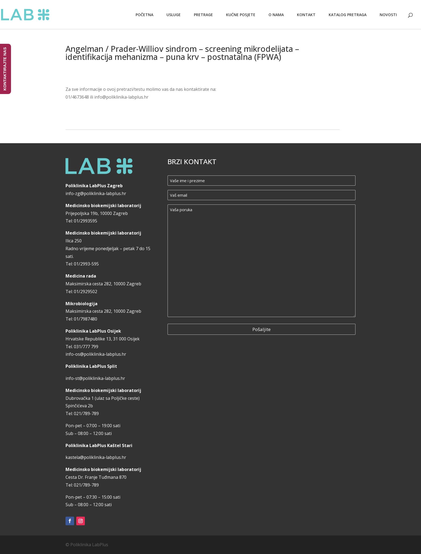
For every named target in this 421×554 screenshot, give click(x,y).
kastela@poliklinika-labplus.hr (96, 457)
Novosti (388, 14)
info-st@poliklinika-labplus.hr (95, 378)
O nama (276, 14)
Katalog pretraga (347, 14)
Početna (144, 14)
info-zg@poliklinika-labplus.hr (96, 193)
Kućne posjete (240, 14)
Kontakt (306, 14)
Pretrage (203, 14)
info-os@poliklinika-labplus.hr (96, 354)
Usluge (173, 14)
